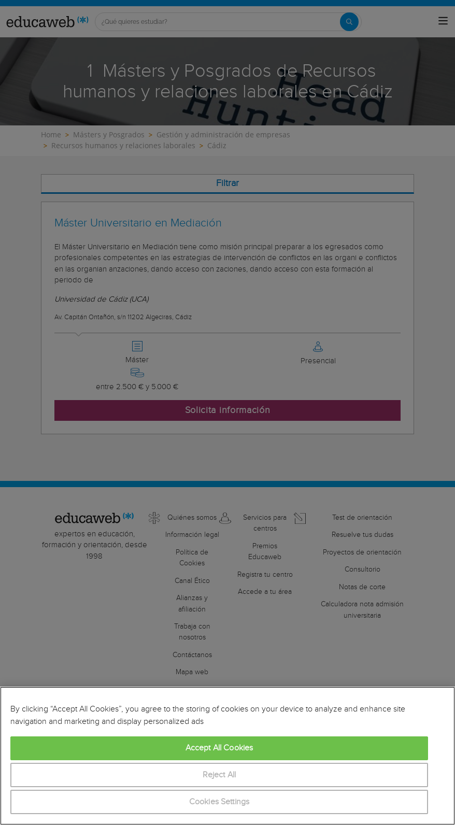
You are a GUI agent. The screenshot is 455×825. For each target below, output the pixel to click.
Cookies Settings (219, 802)
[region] (227, 756)
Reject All (219, 775)
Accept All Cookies (219, 748)
